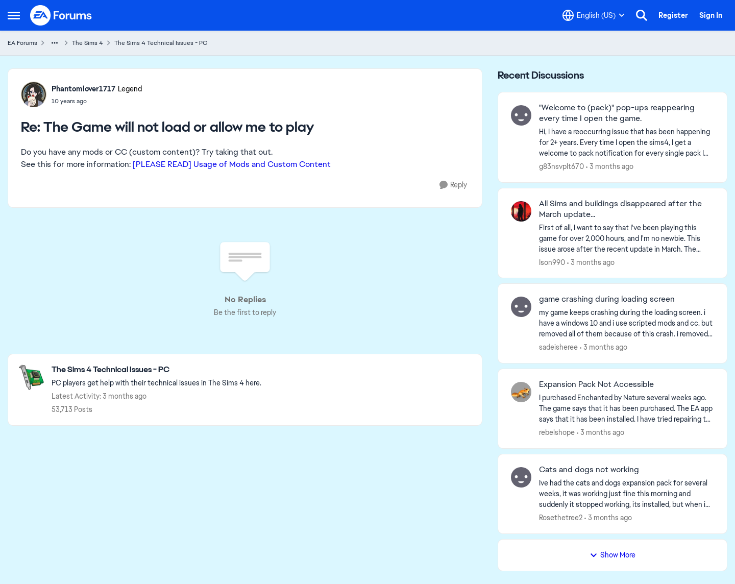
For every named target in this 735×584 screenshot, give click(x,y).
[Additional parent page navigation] (54, 43)
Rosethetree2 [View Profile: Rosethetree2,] (560, 517)
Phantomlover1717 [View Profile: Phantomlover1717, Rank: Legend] (83, 88)
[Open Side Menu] (14, 15)
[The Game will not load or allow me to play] (97, 101)
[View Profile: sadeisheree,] (521, 307)
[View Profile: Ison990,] (521, 211)
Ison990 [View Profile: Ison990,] (552, 261)
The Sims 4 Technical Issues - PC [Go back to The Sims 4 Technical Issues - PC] (160, 43)
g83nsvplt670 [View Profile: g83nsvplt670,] (561, 166)
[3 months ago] (609, 166)
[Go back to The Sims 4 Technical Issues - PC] (156, 369)
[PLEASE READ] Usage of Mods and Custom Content (232, 164)
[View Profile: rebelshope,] (521, 392)
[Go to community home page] (61, 15)
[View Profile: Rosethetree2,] (521, 477)
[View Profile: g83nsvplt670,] (521, 115)
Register (673, 15)
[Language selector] (593, 15)
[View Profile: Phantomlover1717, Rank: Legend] (33, 94)
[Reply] (453, 185)
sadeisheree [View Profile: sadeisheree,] (558, 347)
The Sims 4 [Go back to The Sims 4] (87, 43)
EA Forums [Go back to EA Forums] (22, 43)
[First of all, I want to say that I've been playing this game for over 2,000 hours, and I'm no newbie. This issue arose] (626, 238)
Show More (612, 554)
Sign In (710, 15)
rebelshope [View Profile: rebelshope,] (557, 432)
